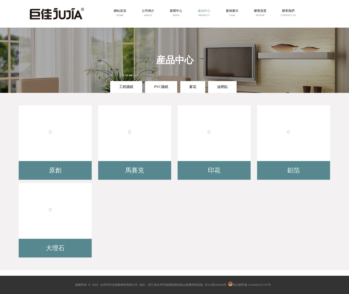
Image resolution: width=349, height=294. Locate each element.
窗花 (192, 87)
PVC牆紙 (161, 87)
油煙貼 (222, 87)
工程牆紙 (126, 87)
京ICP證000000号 (215, 284)
